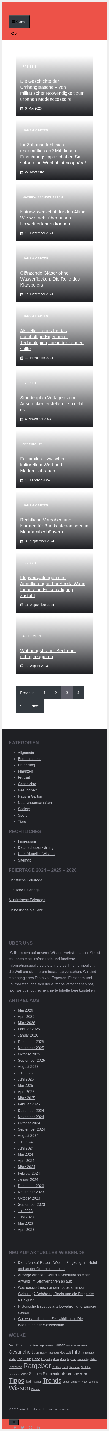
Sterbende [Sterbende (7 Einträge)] (51, 1374)
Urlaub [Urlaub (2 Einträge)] (65, 1381)
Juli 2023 (25, 1211)
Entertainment (29, 759)
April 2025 (26, 1092)
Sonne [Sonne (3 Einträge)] (24, 1374)
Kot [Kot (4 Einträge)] (19, 1359)
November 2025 (31, 1048)
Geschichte (27, 784)
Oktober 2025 (29, 1054)
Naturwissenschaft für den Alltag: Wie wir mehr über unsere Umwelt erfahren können (53, 217)
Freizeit (24, 777)
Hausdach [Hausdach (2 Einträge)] (53, 1352)
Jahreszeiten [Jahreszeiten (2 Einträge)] (88, 1352)
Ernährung (26, 765)
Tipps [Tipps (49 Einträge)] (16, 1380)
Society (24, 809)
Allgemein (26, 753)
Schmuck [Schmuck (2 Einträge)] (14, 1374)
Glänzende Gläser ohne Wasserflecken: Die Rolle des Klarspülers (50, 278)
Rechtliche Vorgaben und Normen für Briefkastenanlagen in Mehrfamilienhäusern (54, 525)
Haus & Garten (30, 796)
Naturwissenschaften (35, 803)
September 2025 (31, 1060)
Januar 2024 (28, 1180)
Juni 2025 (26, 1079)
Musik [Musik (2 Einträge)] (63, 1359)
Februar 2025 (29, 1104)
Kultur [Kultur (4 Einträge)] (26, 1359)
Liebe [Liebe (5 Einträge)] (36, 1359)
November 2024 (31, 1117)
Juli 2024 (25, 1142)
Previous (27, 693)
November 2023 (31, 1192)
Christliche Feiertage (26, 880)
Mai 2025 (25, 1085)
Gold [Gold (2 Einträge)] (36, 1352)
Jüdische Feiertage (24, 890)
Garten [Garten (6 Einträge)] (59, 1345)
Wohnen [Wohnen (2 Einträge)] (35, 1389)
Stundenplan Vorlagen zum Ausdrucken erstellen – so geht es (51, 403)
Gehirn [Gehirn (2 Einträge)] (84, 1345)
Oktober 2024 (29, 1123)
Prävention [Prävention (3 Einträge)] (15, 1367)
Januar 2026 (28, 1035)
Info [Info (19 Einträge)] (76, 1352)
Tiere (22, 822)
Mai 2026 (25, 1010)
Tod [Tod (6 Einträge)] (28, 1381)
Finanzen (25, 771)
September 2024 (31, 1129)
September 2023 (31, 1204)
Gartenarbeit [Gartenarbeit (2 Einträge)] (73, 1345)
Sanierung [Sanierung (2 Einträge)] (74, 1367)
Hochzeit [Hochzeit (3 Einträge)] (65, 1352)
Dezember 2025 (31, 1042)
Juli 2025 (25, 1073)
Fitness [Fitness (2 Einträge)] (49, 1345)
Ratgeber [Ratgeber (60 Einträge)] (37, 1365)
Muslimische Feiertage (27, 900)
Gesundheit (27, 790)
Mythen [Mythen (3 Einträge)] (71, 1359)
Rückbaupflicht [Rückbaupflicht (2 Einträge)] (60, 1367)
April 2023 (26, 1230)
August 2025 (28, 1067)
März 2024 (26, 1167)
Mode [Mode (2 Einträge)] (56, 1359)
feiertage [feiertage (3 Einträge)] (38, 1345)
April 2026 (26, 1017)
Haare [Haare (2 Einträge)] (43, 1352)
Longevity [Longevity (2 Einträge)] (46, 1359)
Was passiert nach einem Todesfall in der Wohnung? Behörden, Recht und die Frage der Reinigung (56, 1294)
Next (35, 706)
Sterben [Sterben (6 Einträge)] (35, 1374)
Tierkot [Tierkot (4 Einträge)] (66, 1374)
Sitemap (24, 860)
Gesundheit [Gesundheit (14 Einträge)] (21, 1351)
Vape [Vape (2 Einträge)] (84, 1381)
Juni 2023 (26, 1217)
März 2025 (26, 1098)
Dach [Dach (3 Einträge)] (12, 1345)
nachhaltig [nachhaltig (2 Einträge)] (83, 1359)
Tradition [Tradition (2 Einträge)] (36, 1381)
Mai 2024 (25, 1154)
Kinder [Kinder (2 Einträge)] (12, 1359)
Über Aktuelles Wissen (36, 854)
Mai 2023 (25, 1223)
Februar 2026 (29, 1029)
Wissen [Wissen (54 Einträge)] (19, 1388)
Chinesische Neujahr (26, 910)
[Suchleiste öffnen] (15, 34)
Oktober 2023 (29, 1198)
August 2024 (28, 1136)
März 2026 (26, 1023)
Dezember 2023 (31, 1186)
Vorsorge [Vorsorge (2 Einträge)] (93, 1381)
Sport (22, 815)
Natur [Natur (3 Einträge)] (93, 1359)
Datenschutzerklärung (36, 848)
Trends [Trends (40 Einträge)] (52, 1380)
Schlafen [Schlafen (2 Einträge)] (85, 1367)
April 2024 (26, 1161)
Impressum (27, 841)
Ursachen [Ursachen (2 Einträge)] (76, 1381)
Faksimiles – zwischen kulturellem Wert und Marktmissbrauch (43, 464)
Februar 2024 (29, 1173)
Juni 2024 (26, 1148)
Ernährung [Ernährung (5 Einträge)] (24, 1345)
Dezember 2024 (31, 1111)
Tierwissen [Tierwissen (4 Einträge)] (79, 1374)
